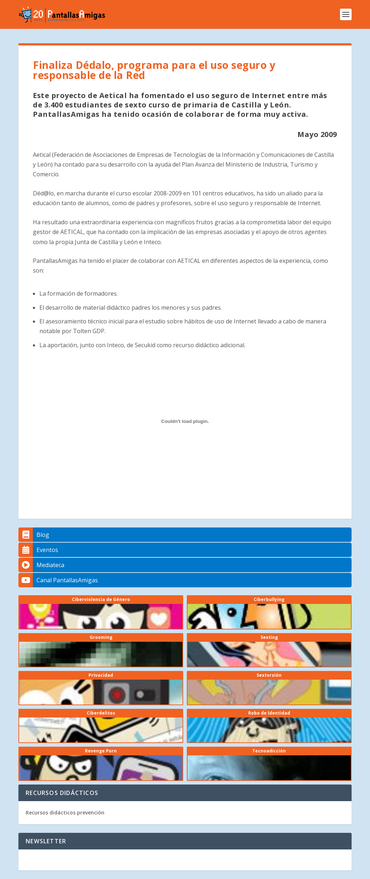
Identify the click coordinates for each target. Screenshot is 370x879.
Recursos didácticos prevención (65, 812)
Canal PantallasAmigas (58, 580)
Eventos (38, 550)
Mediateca (41, 565)
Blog (33, 534)
